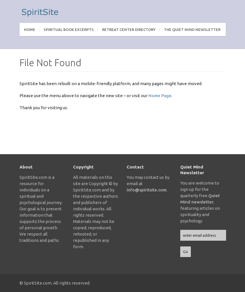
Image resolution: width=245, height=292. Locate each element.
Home (29, 30)
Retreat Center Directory (129, 30)
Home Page (159, 95)
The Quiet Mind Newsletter (192, 30)
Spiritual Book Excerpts (69, 30)
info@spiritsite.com (146, 189)
